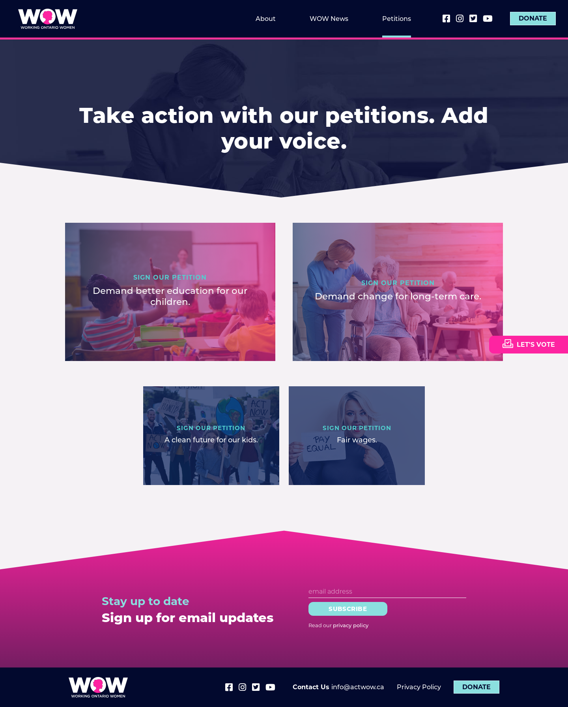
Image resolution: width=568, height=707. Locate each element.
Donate (533, 19)
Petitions (396, 19)
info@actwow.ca (357, 687)
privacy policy (350, 625)
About (266, 19)
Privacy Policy (419, 687)
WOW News (329, 19)
